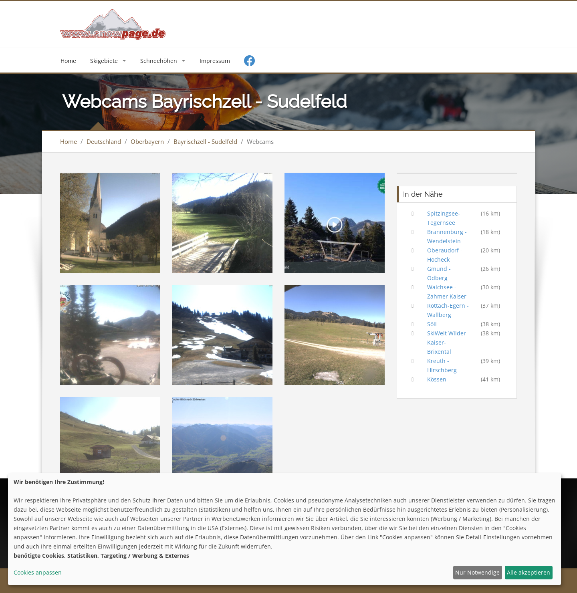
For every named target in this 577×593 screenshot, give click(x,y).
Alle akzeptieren (528, 572)
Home (68, 61)
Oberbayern (147, 141)
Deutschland (104, 141)
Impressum (215, 61)
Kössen (436, 379)
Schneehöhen (158, 61)
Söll (432, 324)
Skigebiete (104, 61)
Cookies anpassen (38, 572)
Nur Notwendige (477, 572)
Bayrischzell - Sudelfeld (205, 141)
